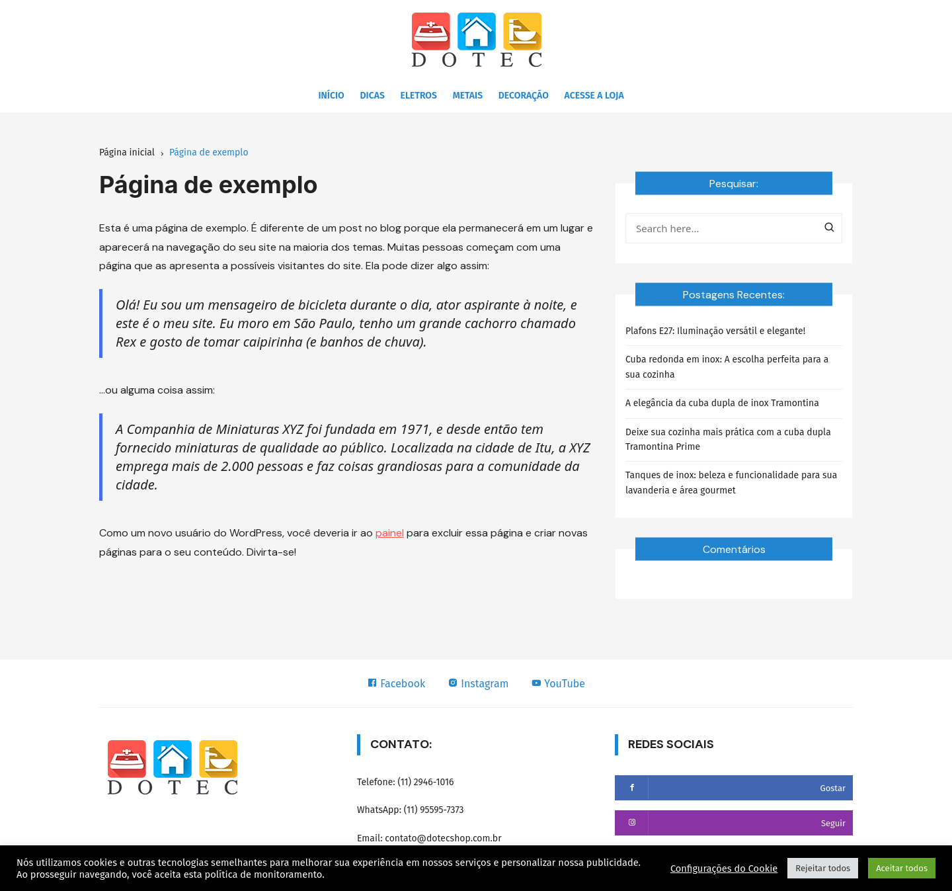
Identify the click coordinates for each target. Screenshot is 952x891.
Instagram (478, 683)
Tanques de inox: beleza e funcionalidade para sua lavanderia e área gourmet (731, 482)
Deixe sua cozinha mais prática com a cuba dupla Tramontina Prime (728, 439)
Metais (468, 95)
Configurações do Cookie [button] (723, 868)
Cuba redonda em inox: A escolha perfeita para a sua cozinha (726, 367)
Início (331, 95)
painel (390, 533)
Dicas (372, 95)
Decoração (523, 95)
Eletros (419, 95)
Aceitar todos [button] (902, 868)
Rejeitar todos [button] (822, 868)
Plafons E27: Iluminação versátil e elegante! (715, 331)
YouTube (558, 683)
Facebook (396, 683)
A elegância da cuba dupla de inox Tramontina (722, 403)
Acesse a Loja (594, 95)
